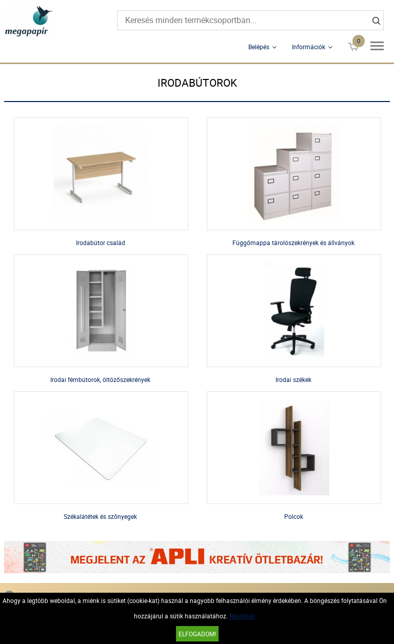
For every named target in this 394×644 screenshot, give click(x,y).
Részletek (242, 616)
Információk (308, 47)
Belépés (258, 47)
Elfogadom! (197, 634)
